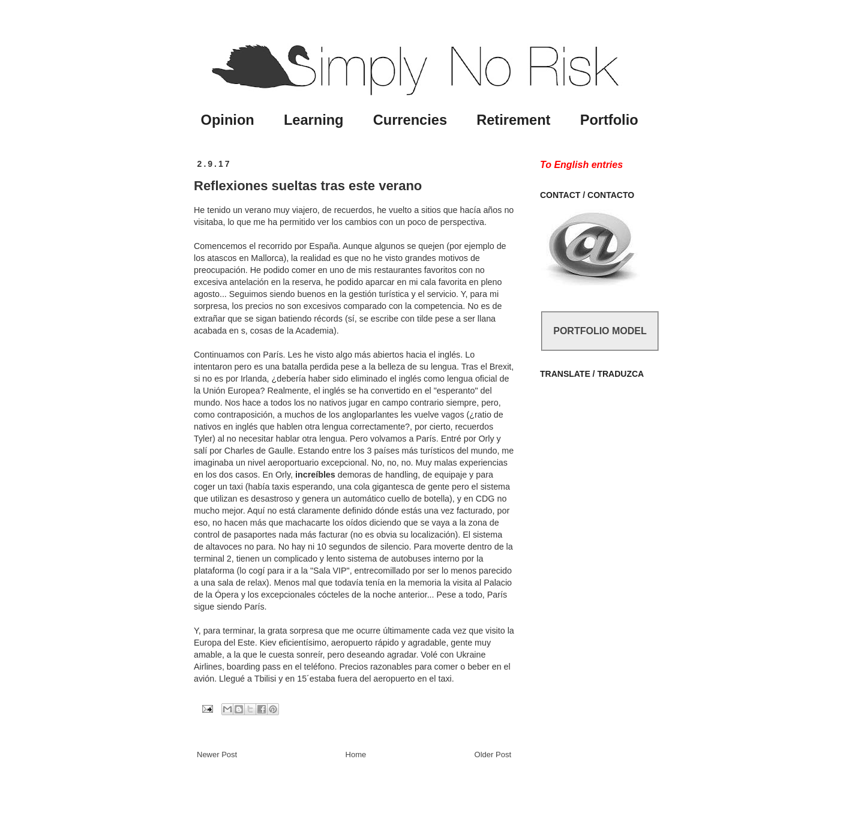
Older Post (493, 754)
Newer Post (217, 754)
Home (356, 754)
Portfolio (609, 120)
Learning (314, 120)
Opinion (227, 120)
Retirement (513, 120)
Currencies (410, 120)
